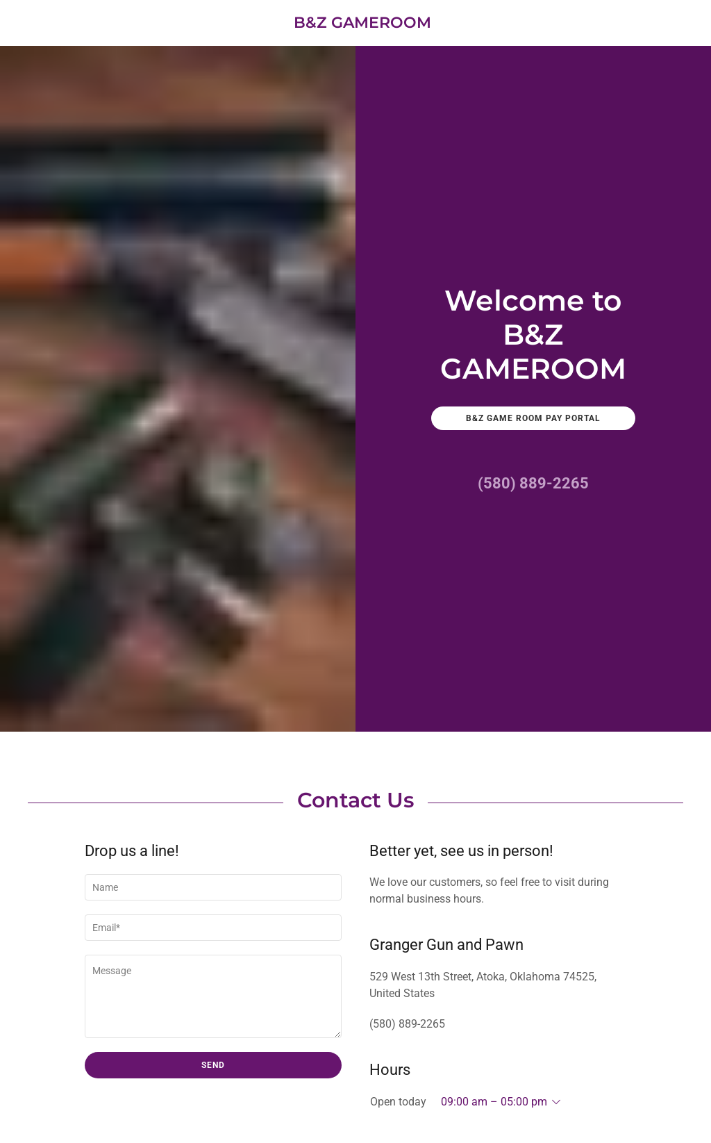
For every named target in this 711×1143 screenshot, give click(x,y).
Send (213, 1065)
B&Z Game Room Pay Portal (533, 418)
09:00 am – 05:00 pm (494, 1101)
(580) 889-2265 (533, 483)
